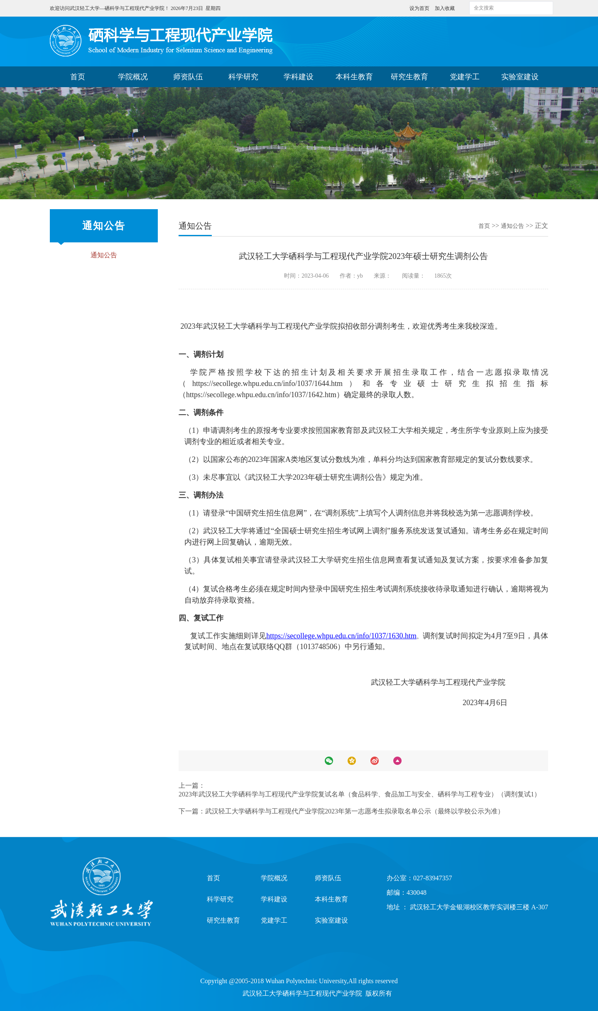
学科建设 (299, 77)
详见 (259, 636)
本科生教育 (354, 77)
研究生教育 (409, 77)
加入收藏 (445, 8)
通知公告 (104, 255)
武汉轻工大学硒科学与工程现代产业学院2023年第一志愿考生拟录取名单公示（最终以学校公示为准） (354, 811)
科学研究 (243, 77)
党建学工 (465, 77)
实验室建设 (520, 77)
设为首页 (420, 8)
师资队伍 (188, 77)
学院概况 (133, 77)
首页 (77, 77)
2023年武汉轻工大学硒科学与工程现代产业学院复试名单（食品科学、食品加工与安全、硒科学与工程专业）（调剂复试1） (360, 794)
